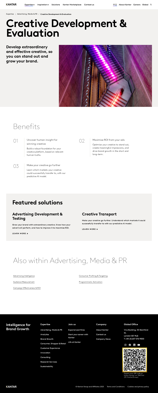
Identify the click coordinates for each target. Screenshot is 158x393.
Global (145, 5)
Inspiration (42, 5)
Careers (136, 5)
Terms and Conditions (116, 387)
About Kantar (125, 5)
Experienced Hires (76, 330)
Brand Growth (46, 339)
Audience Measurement (24, 282)
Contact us (89, 5)
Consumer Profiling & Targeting (93, 276)
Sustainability (46, 367)
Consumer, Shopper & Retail (53, 344)
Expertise (29, 5)
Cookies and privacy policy (138, 387)
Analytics (44, 335)
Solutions (56, 5)
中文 (115, 5)
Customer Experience (50, 348)
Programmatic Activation (90, 282)
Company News (103, 339)
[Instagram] (125, 345)
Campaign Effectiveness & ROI (27, 288)
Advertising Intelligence (24, 276)
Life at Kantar (74, 342)
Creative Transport (99, 214)
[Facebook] (129, 345)
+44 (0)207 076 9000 (134, 339)
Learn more (19, 234)
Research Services (48, 362)
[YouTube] (134, 345)
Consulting (45, 357)
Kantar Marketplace (72, 5)
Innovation (45, 353)
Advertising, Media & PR (27, 14)
